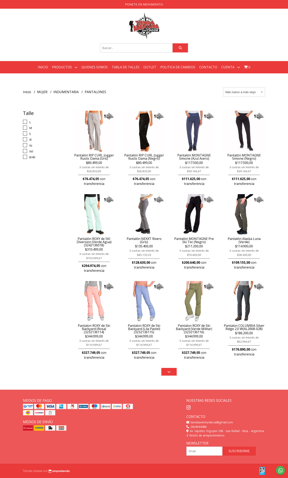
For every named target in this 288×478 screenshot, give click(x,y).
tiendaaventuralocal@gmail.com (209, 422)
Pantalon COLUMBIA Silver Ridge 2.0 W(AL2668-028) (244, 327)
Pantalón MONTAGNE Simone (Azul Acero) (194, 157)
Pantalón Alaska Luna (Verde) (244, 240)
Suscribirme (239, 451)
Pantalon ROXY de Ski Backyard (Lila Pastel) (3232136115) (144, 328)
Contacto (208, 67)
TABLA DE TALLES (125, 67)
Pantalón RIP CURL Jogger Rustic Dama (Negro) (144, 157)
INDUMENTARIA (66, 92)
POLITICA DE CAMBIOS (177, 67)
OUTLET (149, 67)
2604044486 (196, 427)
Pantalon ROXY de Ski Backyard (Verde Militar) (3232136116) (194, 328)
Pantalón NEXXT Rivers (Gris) (144, 240)
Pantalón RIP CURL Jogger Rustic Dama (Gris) (94, 157)
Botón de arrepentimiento (205, 435)
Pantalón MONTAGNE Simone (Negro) (244, 157)
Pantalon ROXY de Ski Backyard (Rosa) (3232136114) (94, 328)
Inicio (43, 67)
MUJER (42, 92)
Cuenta (230, 67)
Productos (64, 67)
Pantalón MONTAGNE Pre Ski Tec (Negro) (194, 240)
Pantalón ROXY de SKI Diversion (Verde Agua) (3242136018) (94, 241)
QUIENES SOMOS (94, 67)
